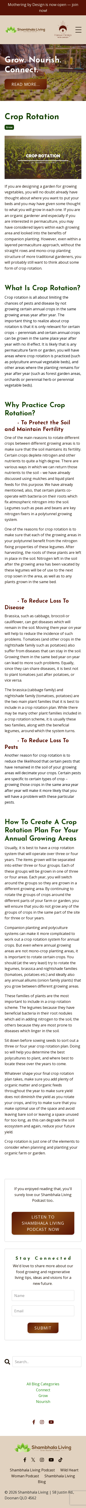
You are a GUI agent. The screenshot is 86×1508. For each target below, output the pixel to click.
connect (43, 1389)
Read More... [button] (25, 84)
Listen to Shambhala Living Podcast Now (43, 1223)
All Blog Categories (43, 1383)
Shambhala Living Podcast (32, 1470)
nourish (43, 1401)
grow (9, 127)
